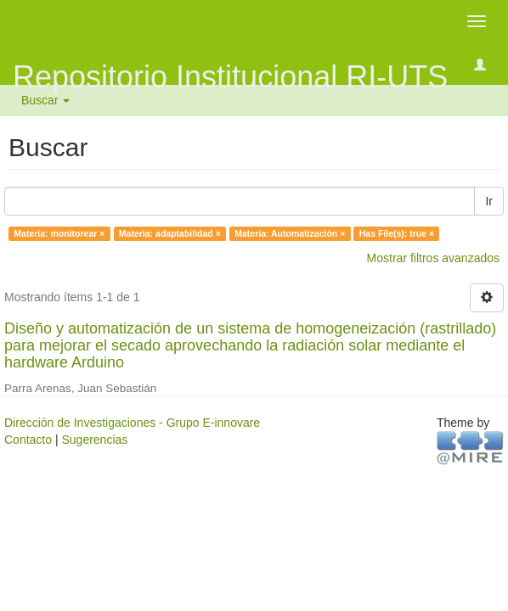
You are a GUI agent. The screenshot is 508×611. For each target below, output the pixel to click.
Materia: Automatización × (289, 233)
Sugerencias (94, 439)
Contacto (28, 439)
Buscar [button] (45, 100)
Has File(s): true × (396, 233)
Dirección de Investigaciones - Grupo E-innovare (132, 422)
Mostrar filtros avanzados (433, 258)
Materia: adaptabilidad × (170, 233)
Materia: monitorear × (59, 233)
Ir (489, 201)
